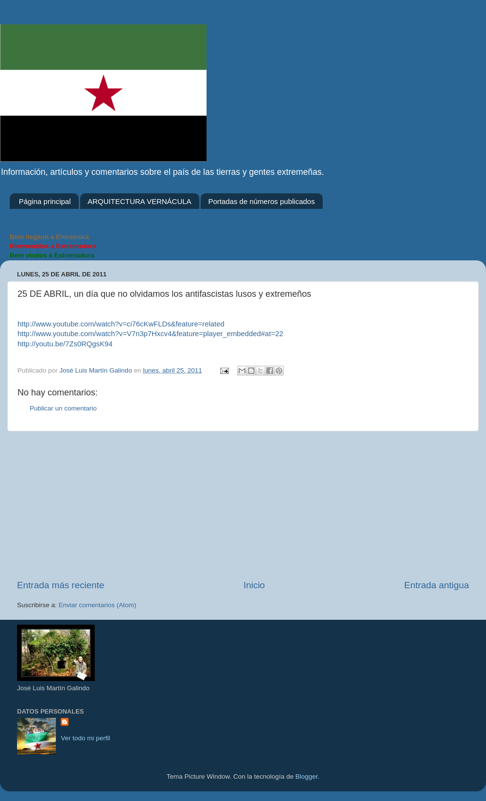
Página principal (45, 201)
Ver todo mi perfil (85, 738)
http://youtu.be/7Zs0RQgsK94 (65, 344)
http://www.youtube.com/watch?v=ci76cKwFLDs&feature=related (121, 324)
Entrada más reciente (60, 585)
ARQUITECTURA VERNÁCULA (139, 201)
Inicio (254, 585)
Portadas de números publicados (261, 201)
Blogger (306, 776)
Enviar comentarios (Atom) (98, 605)
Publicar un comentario (63, 408)
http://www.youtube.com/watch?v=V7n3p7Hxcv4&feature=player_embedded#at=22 (150, 334)
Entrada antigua (436, 585)
